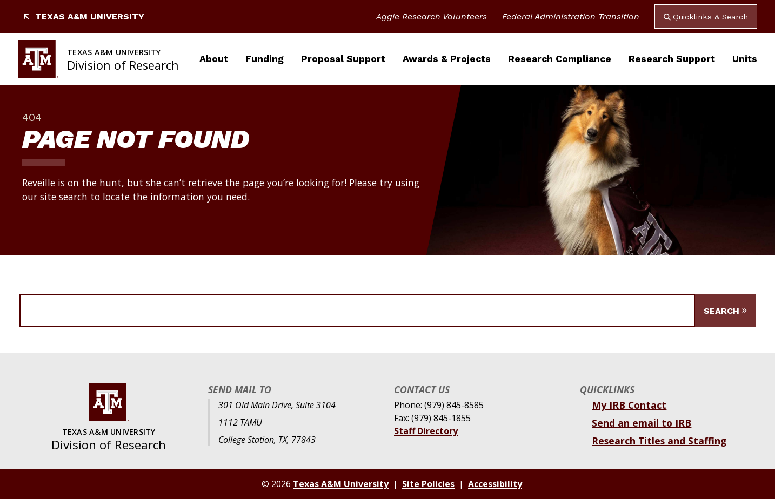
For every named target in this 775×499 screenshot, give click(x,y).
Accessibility (495, 484)
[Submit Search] (725, 310)
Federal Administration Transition (570, 16)
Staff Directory (426, 431)
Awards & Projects (447, 58)
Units (744, 58)
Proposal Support (343, 58)
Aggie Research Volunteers (431, 16)
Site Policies (428, 484)
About (213, 58)
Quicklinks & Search (706, 16)
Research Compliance (559, 58)
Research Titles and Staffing (659, 440)
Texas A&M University (83, 16)
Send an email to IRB (641, 422)
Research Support (672, 58)
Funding (264, 58)
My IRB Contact (629, 405)
